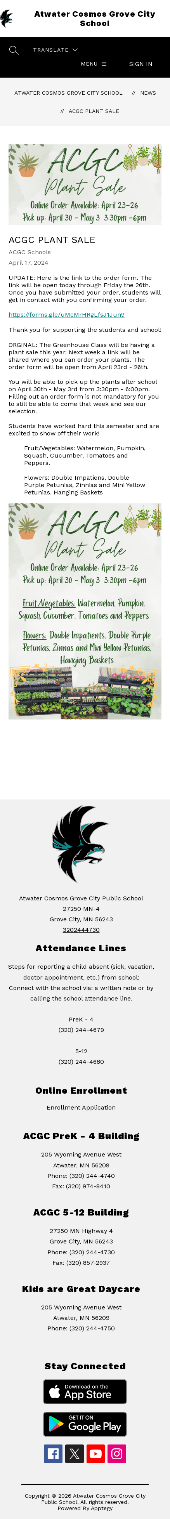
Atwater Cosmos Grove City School (68, 93)
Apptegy (102, 1508)
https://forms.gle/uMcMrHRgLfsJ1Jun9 (67, 314)
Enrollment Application (81, 1107)
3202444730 (81, 929)
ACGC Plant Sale (94, 111)
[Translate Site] (55, 50)
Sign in (141, 64)
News (148, 93)
